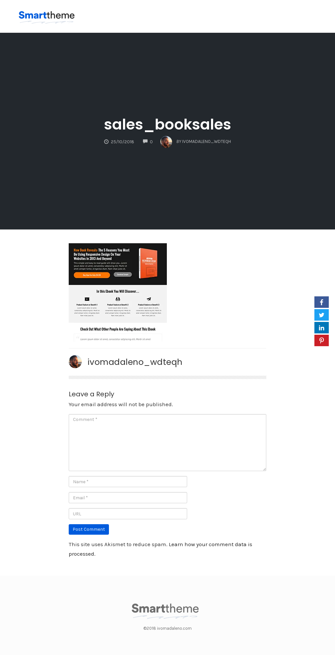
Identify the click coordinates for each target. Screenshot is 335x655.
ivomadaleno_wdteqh (135, 362)
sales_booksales (167, 124)
